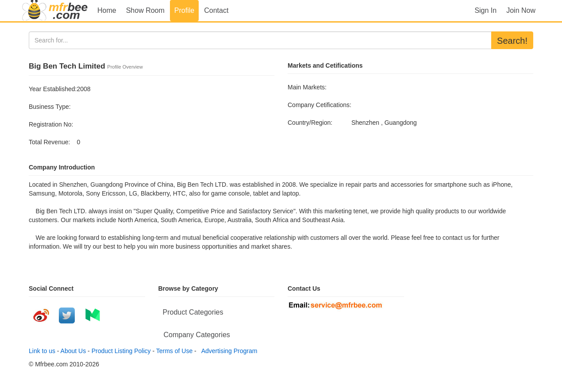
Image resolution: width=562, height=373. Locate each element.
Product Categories (193, 312)
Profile (184, 10)
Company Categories (197, 334)
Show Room (145, 10)
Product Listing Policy (121, 350)
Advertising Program (228, 350)
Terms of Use (174, 350)
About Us (73, 350)
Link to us (42, 350)
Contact (216, 10)
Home (106, 10)
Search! (512, 41)
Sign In (485, 10)
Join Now (520, 10)
